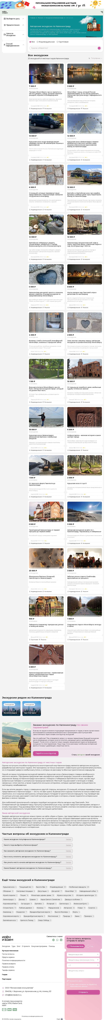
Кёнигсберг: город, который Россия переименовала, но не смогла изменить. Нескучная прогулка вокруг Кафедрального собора (84, 94)
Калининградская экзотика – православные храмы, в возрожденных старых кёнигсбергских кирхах (46, 674)
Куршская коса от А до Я (77, 483)
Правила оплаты (8, 967)
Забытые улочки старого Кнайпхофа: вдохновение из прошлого (81, 577)
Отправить (83, 992)
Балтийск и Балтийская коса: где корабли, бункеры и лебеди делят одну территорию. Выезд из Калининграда (84, 194)
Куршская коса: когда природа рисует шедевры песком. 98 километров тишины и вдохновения (46, 143)
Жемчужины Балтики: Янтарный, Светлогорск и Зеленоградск (42, 577)
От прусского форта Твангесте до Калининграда (42, 484)
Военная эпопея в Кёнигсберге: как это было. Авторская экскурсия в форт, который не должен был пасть (46, 389)
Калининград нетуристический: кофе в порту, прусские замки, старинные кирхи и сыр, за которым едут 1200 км (84, 244)
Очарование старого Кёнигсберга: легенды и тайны (84, 625)
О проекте (26, 946)
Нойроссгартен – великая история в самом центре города (84, 436)
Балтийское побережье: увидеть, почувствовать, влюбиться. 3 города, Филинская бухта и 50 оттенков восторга (45, 244)
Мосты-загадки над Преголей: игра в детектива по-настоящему (81, 293)
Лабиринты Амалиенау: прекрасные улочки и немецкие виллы (46, 625)
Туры (13, 946)
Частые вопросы (8, 954)
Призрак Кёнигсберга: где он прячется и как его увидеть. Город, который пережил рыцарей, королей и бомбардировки (45, 93)
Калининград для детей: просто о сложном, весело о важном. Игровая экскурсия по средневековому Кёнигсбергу (46, 294)
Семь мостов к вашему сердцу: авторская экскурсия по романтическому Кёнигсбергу (84, 341)
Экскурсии (6, 946)
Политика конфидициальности (13, 960)
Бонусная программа (39, 946)
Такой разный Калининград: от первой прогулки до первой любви (44, 531)
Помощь (52, 946)
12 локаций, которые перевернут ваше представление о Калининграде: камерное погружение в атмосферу (46, 194)
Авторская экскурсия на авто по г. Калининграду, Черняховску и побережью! (84, 531)
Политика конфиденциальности (32, 1016)
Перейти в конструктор (46, 753)
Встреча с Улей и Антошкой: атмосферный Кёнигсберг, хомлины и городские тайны (45, 341)
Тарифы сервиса (8, 970)
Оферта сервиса (8, 957)
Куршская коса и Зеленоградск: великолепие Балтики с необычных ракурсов (43, 437)
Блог (18, 946)
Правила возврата (9, 964)
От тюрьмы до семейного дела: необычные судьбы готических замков (84, 388)
